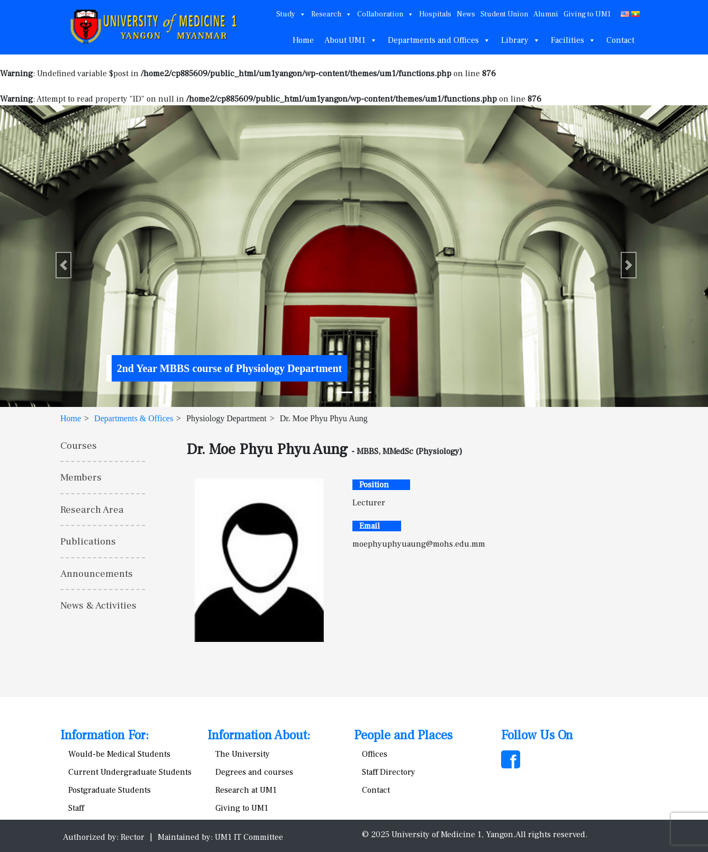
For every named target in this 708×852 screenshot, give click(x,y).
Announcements (96, 573)
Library (520, 40)
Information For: (104, 735)
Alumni (545, 14)
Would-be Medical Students (119, 754)
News (466, 14)
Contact (620, 40)
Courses (78, 445)
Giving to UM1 (587, 14)
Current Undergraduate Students (130, 772)
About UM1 (350, 40)
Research (331, 14)
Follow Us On (537, 735)
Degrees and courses (254, 772)
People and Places (403, 735)
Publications (88, 541)
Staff (76, 808)
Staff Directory (388, 772)
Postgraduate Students (109, 790)
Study (291, 14)
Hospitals (435, 14)
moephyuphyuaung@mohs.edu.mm (418, 544)
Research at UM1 (246, 790)
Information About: (258, 735)
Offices (374, 754)
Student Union (504, 14)
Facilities (573, 40)
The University (242, 754)
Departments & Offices (133, 418)
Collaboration (385, 14)
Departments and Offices (439, 40)
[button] (63, 265)
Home (303, 40)
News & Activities (98, 605)
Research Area (92, 509)
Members (81, 477)
